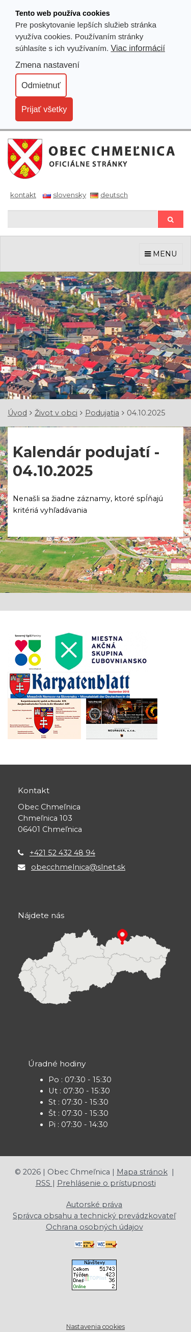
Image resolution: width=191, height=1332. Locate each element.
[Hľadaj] (82, 219)
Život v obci (56, 412)
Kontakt (23, 195)
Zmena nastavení (47, 64)
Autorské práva (94, 1204)
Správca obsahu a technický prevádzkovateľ (94, 1215)
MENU (161, 253)
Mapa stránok (142, 1172)
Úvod (17, 412)
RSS (44, 1183)
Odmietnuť (41, 85)
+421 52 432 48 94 (62, 852)
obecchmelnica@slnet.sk (78, 867)
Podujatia (102, 412)
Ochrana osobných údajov (94, 1227)
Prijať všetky (44, 109)
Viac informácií (138, 48)
